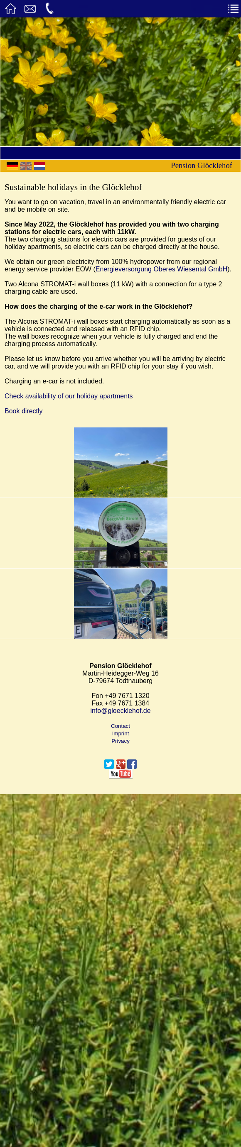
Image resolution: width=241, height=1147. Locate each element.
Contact (120, 726)
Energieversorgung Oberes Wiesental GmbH (161, 269)
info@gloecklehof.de (120, 710)
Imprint (120, 733)
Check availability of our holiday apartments (69, 396)
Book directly (24, 411)
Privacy (120, 741)
